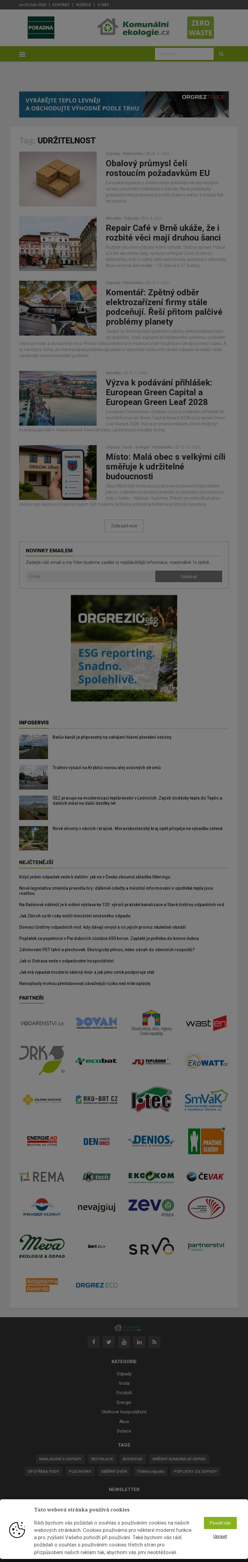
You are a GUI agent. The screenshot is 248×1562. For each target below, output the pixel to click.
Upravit (220, 1536)
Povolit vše (220, 1523)
